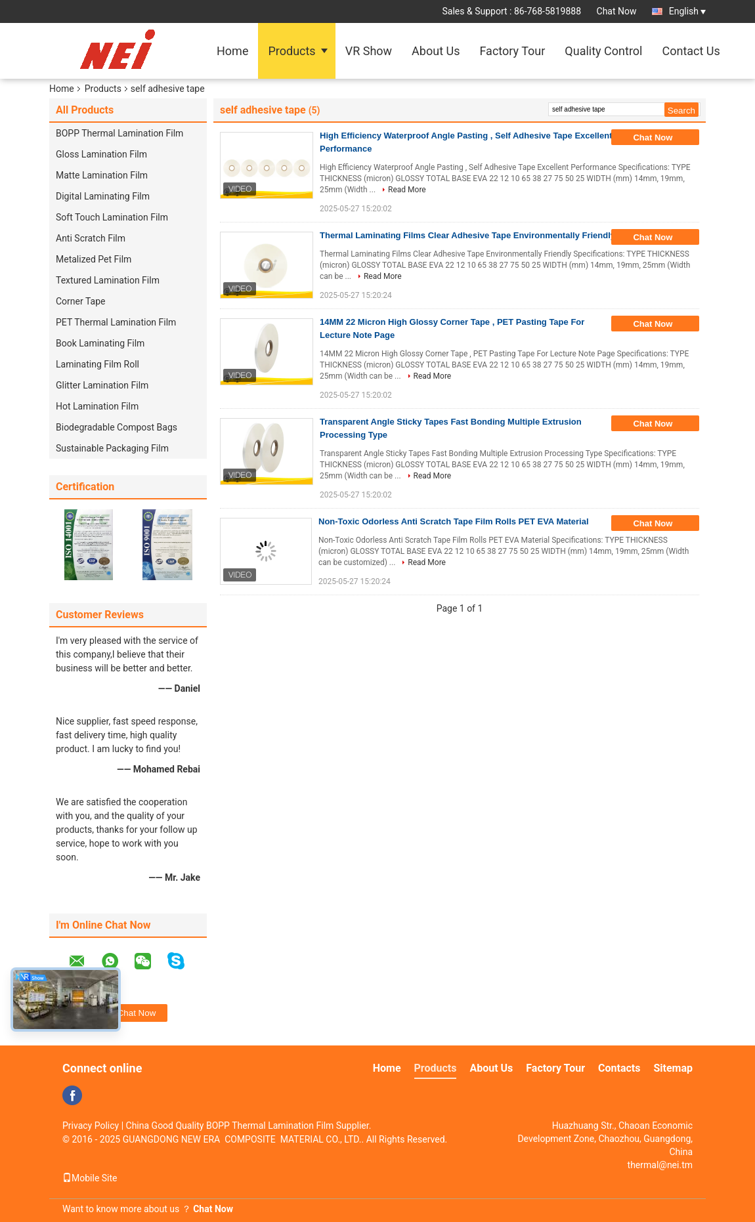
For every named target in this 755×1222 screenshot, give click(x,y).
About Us (436, 51)
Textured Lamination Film (108, 280)
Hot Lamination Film (97, 406)
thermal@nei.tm (660, 1165)
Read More (407, 189)
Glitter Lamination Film (102, 385)
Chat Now (617, 11)
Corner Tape (80, 301)
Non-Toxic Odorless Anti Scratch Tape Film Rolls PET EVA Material (453, 521)
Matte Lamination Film (102, 175)
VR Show (368, 51)
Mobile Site (90, 1178)
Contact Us (691, 51)
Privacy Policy (90, 1125)
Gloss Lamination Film (101, 154)
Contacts (619, 1068)
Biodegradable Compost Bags (116, 427)
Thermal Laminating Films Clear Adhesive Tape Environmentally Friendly (467, 235)
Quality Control (603, 51)
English (687, 11)
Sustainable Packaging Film (112, 448)
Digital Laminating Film (103, 196)
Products (291, 51)
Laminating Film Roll (97, 364)
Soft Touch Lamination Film (112, 217)
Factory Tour (512, 51)
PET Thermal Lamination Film (116, 322)
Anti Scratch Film (90, 238)
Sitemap (673, 1068)
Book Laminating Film (100, 343)
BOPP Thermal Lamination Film (119, 133)
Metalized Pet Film (93, 259)
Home (232, 51)
